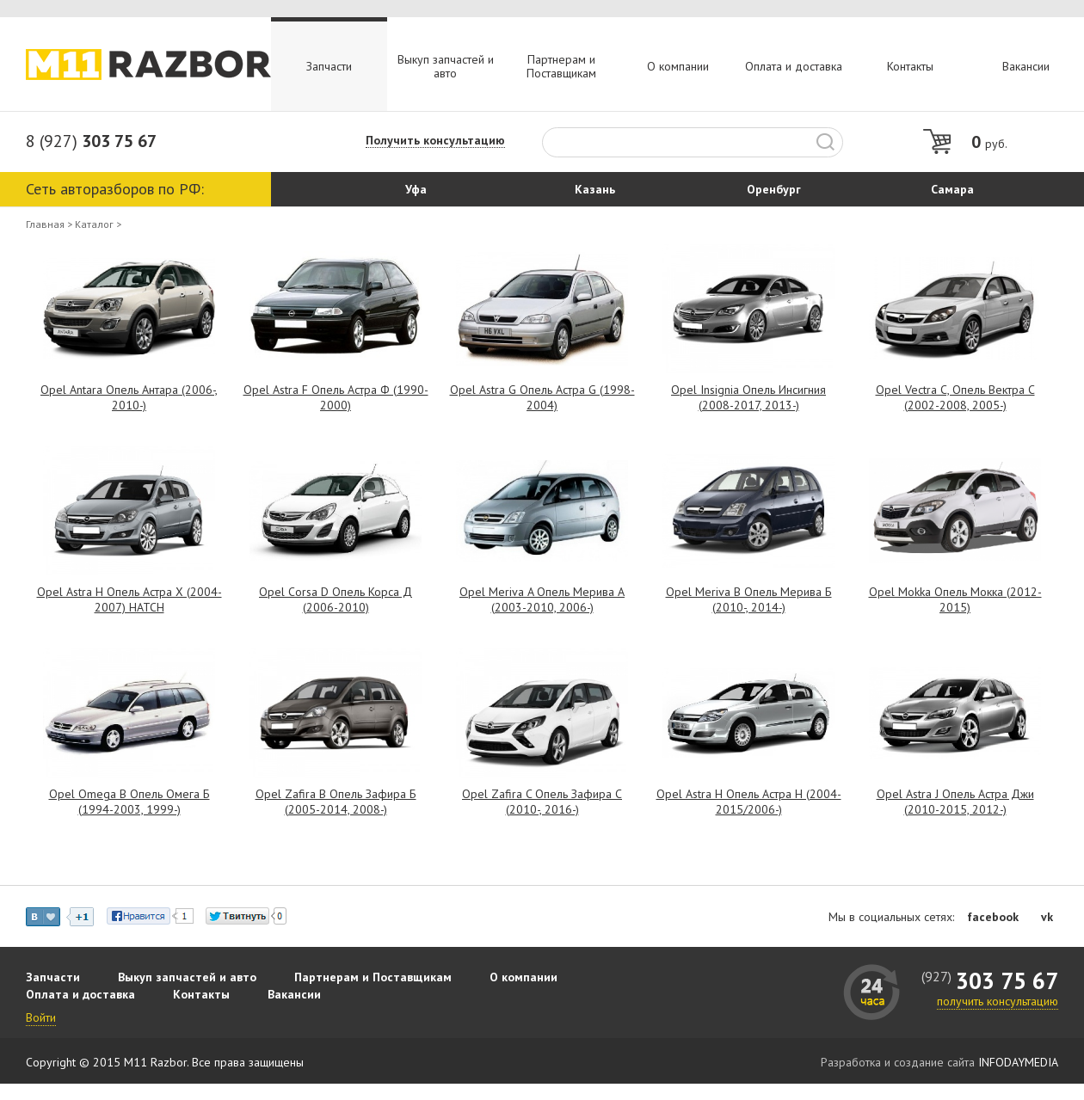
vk (1047, 917)
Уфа (416, 189)
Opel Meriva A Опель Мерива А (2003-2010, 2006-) (542, 599)
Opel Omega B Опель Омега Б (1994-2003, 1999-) (129, 801)
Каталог (94, 224)
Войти (41, 1017)
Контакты (910, 66)
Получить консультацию (435, 140)
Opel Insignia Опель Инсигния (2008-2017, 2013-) (748, 397)
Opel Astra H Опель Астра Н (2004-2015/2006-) (748, 801)
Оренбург (774, 189)
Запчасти (329, 66)
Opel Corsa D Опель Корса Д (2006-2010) (335, 599)
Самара (952, 189)
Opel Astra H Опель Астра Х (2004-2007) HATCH (129, 599)
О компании (678, 66)
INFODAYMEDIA (1018, 1062)
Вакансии (1026, 66)
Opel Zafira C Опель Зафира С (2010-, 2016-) (542, 801)
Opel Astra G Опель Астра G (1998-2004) (542, 397)
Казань (595, 189)
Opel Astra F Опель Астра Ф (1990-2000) (335, 397)
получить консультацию (997, 1001)
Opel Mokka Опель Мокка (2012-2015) (955, 599)
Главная (45, 224)
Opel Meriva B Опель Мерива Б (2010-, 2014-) (749, 599)
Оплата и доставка (793, 66)
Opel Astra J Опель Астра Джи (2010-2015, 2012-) (955, 801)
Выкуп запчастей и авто (445, 66)
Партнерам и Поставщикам (561, 66)
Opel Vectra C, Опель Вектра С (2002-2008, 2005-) (955, 397)
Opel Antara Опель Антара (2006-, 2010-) (129, 397)
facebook (993, 917)
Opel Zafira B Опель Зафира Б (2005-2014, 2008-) (336, 801)
